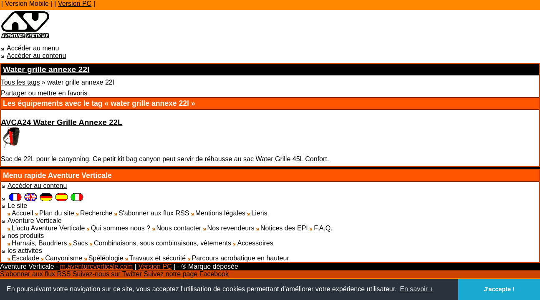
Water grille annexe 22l (46, 69)
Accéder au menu (33, 48)
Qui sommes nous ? (120, 228)
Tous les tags (20, 82)
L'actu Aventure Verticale (48, 228)
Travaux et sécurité (157, 258)
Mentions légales (220, 213)
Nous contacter (179, 228)
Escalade (25, 258)
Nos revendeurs (231, 228)
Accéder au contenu (36, 55)
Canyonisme (63, 258)
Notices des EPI (284, 228)
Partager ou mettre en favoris (44, 93)
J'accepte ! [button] (499, 289)
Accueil (22, 213)
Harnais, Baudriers (39, 243)
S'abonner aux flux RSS (154, 213)
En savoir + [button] (416, 288)
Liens (259, 213)
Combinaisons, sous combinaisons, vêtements (162, 243)
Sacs (80, 243)
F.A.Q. (323, 228)
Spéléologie (106, 258)
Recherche (96, 213)
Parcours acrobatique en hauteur (240, 258)
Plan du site (56, 213)
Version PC (74, 3)
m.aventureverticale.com (96, 266)
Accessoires (255, 243)
